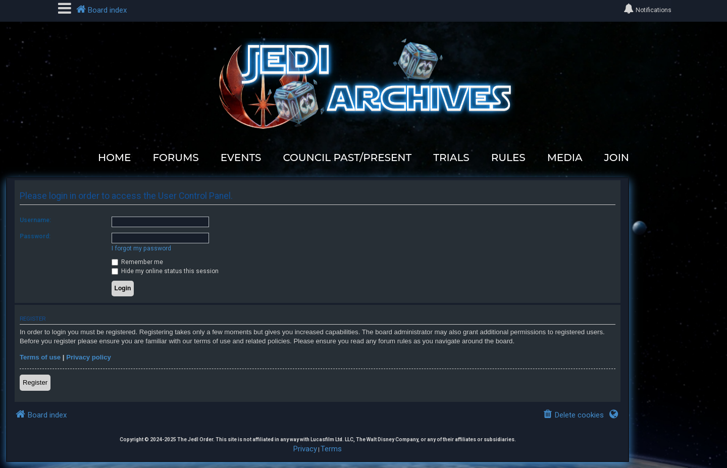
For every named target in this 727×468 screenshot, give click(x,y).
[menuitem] (573, 415)
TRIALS (451, 157)
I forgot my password (141, 248)
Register (35, 382)
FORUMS (175, 157)
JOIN (617, 157)
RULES (508, 157)
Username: (35, 220)
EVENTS (241, 157)
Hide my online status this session (165, 271)
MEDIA (565, 157)
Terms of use (40, 357)
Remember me (137, 262)
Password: (35, 236)
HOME (114, 157)
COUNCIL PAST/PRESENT (347, 157)
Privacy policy (88, 357)
